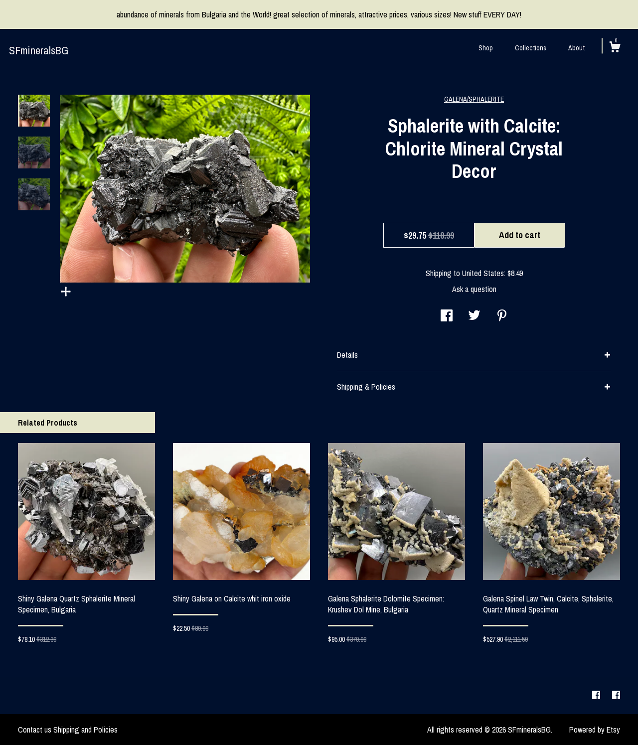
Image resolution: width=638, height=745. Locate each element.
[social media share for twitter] (474, 316)
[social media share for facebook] (447, 316)
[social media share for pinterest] (502, 316)
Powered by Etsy (594, 729)
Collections (530, 47)
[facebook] (597, 695)
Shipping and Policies (85, 729)
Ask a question (474, 289)
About (576, 47)
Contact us (34, 729)
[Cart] (614, 48)
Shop (485, 47)
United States (483, 273)
